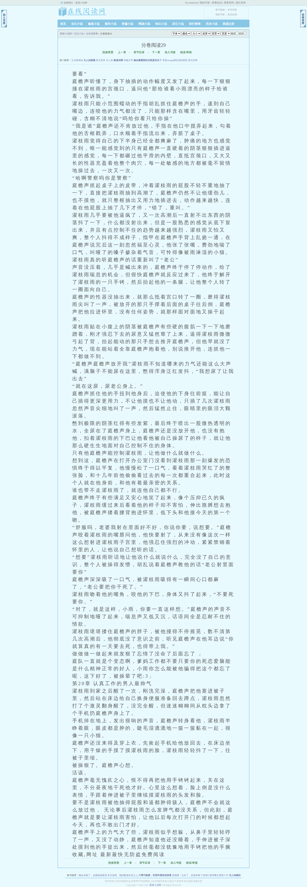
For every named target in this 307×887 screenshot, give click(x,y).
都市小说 (110, 23)
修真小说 (94, 23)
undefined (193, 2)
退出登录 (241, 2)
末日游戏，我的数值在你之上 (122, 875)
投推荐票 (107, 52)
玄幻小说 (77, 23)
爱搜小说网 (81, 2)
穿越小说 (127, 23)
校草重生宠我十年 (218, 875)
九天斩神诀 (77, 60)
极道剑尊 (118, 60)
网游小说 (144, 23)
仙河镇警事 (92, 33)
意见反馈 (232, 14)
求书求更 (232, 9)
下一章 (156, 52)
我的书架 (205, 2)
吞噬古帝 (128, 60)
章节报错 (220, 9)
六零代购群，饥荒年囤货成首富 (155, 875)
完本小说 (212, 23)
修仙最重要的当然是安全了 (148, 60)
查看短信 (217, 2)
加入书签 (170, 52)
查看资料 (229, 2)
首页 (63, 23)
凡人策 (109, 60)
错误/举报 (186, 52)
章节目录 (139, 52)
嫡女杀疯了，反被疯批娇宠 (93, 875)
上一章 (122, 52)
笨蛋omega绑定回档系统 (174, 60)
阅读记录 (228, 23)
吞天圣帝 (100, 60)
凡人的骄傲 (89, 60)
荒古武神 (192, 60)
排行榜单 (195, 23)
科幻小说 (161, 23)
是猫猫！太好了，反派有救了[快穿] (190, 875)
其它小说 (178, 23)
